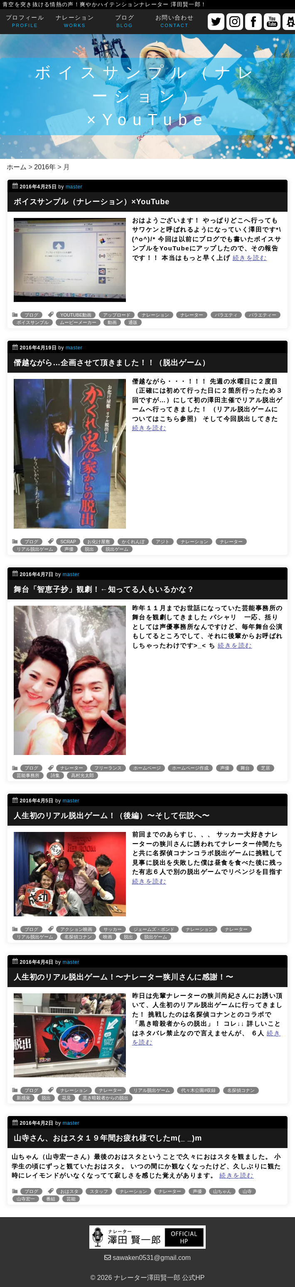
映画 (107, 936)
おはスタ (69, 1191)
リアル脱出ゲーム (35, 549)
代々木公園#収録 (198, 1090)
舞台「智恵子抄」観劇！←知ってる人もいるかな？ (104, 589)
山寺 (247, 1191)
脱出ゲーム (117, 549)
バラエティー (262, 314)
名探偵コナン (78, 936)
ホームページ (147, 767)
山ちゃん (222, 1191)
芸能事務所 (28, 775)
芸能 (71, 1198)
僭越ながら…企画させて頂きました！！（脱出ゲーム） (112, 363)
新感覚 (23, 1097)
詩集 (55, 775)
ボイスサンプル (33, 322)
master (74, 187)
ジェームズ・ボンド (154, 929)
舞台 (245, 767)
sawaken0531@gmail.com (147, 1257)
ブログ (31, 314)
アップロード (116, 314)
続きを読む (250, 257)
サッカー (112, 929)
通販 (133, 322)
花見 (66, 1097)
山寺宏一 (26, 1198)
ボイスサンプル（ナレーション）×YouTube (92, 202)
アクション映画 (76, 929)
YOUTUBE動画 (75, 314)
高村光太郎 (82, 775)
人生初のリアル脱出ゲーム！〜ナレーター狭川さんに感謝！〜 (124, 977)
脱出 (89, 549)
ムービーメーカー (78, 322)
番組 (50, 1198)
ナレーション (155, 314)
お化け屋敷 (98, 541)
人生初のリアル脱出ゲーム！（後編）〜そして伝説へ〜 (112, 816)
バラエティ (226, 314)
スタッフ (99, 1191)
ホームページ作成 (190, 767)
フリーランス (108, 767)
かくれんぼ (133, 541)
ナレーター (191, 314)
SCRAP (68, 541)
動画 (112, 322)
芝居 (265, 767)
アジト (163, 541)
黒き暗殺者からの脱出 (105, 1097)
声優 (69, 549)
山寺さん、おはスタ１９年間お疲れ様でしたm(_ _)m (108, 1138)
